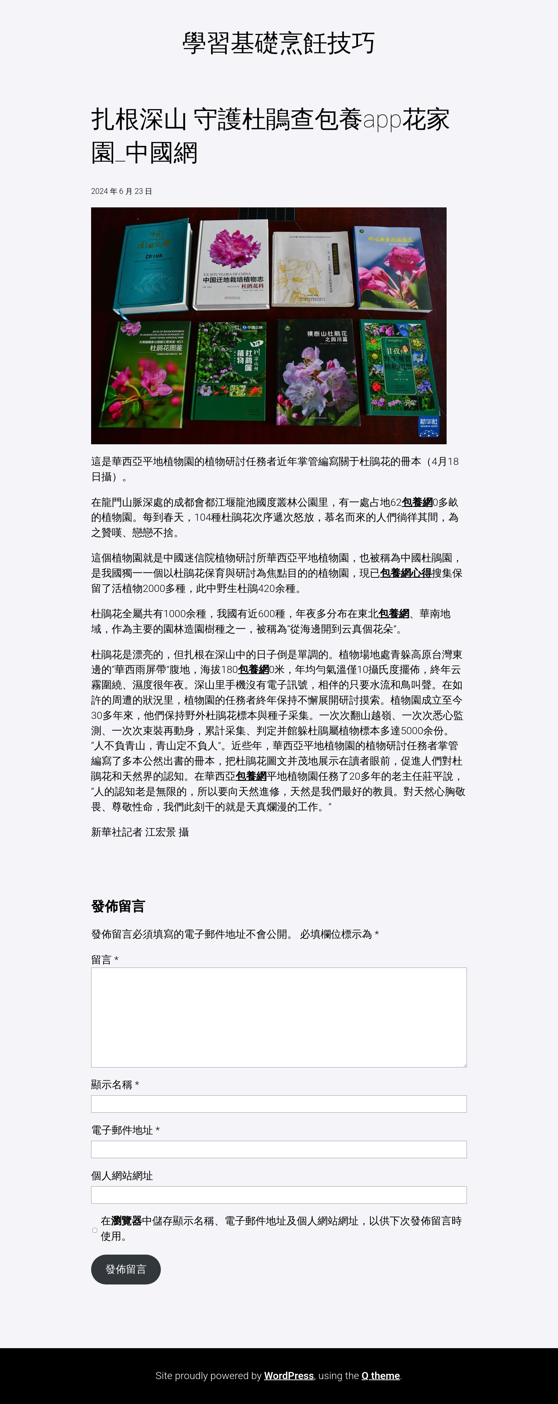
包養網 (417, 502)
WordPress (289, 1376)
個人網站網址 (122, 1176)
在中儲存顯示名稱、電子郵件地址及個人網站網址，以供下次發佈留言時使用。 (281, 1228)
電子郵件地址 (125, 1130)
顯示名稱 (115, 1085)
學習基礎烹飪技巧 (279, 43)
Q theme (381, 1376)
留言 (105, 960)
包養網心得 (406, 573)
